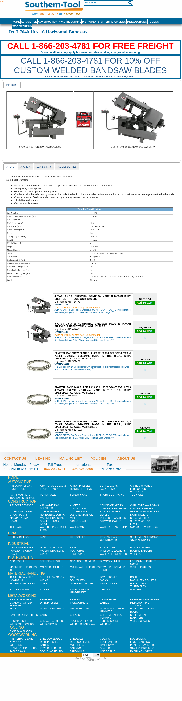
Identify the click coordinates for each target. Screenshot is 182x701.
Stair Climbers (140, 540)
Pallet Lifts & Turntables (139, 585)
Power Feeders (50, 648)
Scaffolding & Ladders (49, 522)
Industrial (73, 21)
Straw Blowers (110, 521)
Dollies (135, 577)
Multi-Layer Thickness (85, 567)
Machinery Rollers (143, 580)
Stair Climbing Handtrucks (79, 591)
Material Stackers (22, 583)
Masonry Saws (19, 518)
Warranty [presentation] (44, 166)
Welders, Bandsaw (82, 624)
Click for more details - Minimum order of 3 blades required (90, 76)
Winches (135, 589)
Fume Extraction (21, 550)
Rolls (134, 611)
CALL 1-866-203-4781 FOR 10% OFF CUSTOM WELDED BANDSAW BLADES (90, 65)
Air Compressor (21, 485)
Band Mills (77, 651)
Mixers (74, 518)
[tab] (11, 85)
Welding (135, 554)
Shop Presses (19, 621)
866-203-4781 (48, 14)
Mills (13, 608)
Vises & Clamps (140, 621)
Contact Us (15, 458)
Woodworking (22, 26)
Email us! (72, 14)
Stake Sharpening (142, 648)
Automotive (29, 21)
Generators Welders (144, 511)
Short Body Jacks (112, 494)
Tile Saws (16, 527)
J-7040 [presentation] (10, 166)
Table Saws (17, 651)
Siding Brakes (79, 521)
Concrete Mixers (141, 508)
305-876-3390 (82, 469)
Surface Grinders (52, 621)
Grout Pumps (18, 514)
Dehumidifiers (19, 537)
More (43, 583)
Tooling (153, 21)
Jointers (16, 645)
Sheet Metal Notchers (138, 616)
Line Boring (107, 651)
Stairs (44, 554)
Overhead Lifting (81, 583)
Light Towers (139, 514)
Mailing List (70, 458)
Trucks (105, 589)
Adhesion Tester (51, 561)
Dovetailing (138, 638)
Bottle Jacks (109, 485)
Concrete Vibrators (144, 527)
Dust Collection (51, 547)
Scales (14, 554)
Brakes (75, 599)
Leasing (43, 458)
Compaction (78, 508)
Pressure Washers (113, 518)
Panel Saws (107, 645)
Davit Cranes (109, 577)
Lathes (104, 602)
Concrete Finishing (113, 508)
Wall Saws (77, 527)
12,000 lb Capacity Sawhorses (21, 578)
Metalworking (137, 21)
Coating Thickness (82, 561)
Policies (98, 458)
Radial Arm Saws (141, 651)
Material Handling (113, 21)
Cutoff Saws (78, 511)
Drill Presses (49, 602)
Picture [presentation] (12, 85)
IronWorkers (79, 602)
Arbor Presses (80, 485)
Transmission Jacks (23, 498)
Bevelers (46, 599)
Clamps (105, 638)
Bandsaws (76, 638)
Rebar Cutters (140, 518)
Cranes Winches (141, 485)
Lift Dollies (77, 537)
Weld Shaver (48, 624)
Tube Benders (109, 621)
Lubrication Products (138, 490)
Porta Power (48, 494)
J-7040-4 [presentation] (25, 166)
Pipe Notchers (79, 608)
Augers (75, 505)
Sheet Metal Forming (144, 537)
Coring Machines (21, 511)
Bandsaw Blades (21, 631)
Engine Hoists (19, 489)
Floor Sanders (110, 511)
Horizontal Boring (52, 514)
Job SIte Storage (81, 514)
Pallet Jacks (108, 583)
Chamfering (108, 599)
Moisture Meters (51, 567)
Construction (47, 21)
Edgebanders (109, 642)
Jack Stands (108, 489)
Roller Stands (19, 589)
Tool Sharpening (51, 651)
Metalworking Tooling (139, 604)
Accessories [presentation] (67, 166)
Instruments (91, 21)
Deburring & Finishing (144, 599)
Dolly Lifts (77, 580)
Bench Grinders (20, 599)
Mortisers (77, 645)
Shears (75, 615)
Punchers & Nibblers (144, 608)
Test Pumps (77, 554)
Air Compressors (21, 505)
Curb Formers (49, 511)
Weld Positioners (22, 624)
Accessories (18, 561)
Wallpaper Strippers (114, 554)
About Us (126, 458)
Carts (74, 577)
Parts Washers (20, 494)
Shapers (105, 648)
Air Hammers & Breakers (49, 506)
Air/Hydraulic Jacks (53, 485)
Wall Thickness (140, 567)
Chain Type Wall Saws (144, 505)
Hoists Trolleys (81, 489)
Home (16, 21)
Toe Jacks (136, 494)
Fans (43, 537)
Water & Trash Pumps (114, 527)
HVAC (62, 21)
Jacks (104, 580)
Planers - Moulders (23, 648)
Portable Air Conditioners (109, 538)
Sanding (75, 648)
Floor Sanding (140, 642)
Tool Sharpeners (81, 621)
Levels (104, 514)
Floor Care (108, 547)
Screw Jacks (78, 494)
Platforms (77, 550)
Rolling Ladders (141, 550)
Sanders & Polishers (24, 615)
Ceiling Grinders (111, 505)
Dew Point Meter (111, 561)
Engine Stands (49, 489)
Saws (13, 521)
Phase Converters (52, 608)
